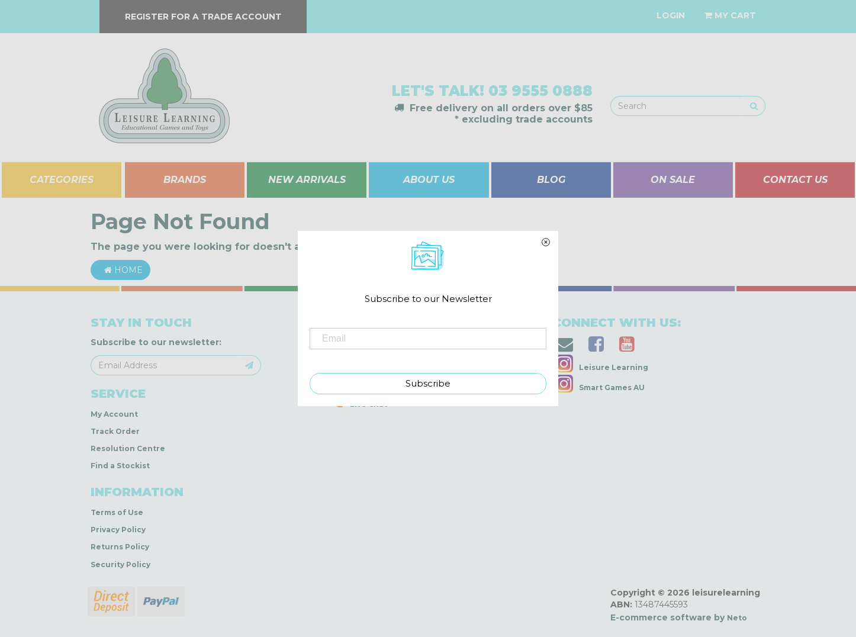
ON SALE (673, 179)
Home (120, 270)
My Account (114, 414)
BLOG (551, 179)
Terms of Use (117, 512)
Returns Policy (120, 546)
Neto (737, 617)
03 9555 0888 (540, 90)
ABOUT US (429, 179)
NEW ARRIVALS (307, 179)
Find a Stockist (120, 465)
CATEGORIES (62, 179)
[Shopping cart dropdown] (730, 15)
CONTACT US (795, 179)
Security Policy (120, 564)
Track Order (115, 431)
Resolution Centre (128, 448)
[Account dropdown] (671, 15)
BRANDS (184, 179)
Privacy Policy (118, 529)
